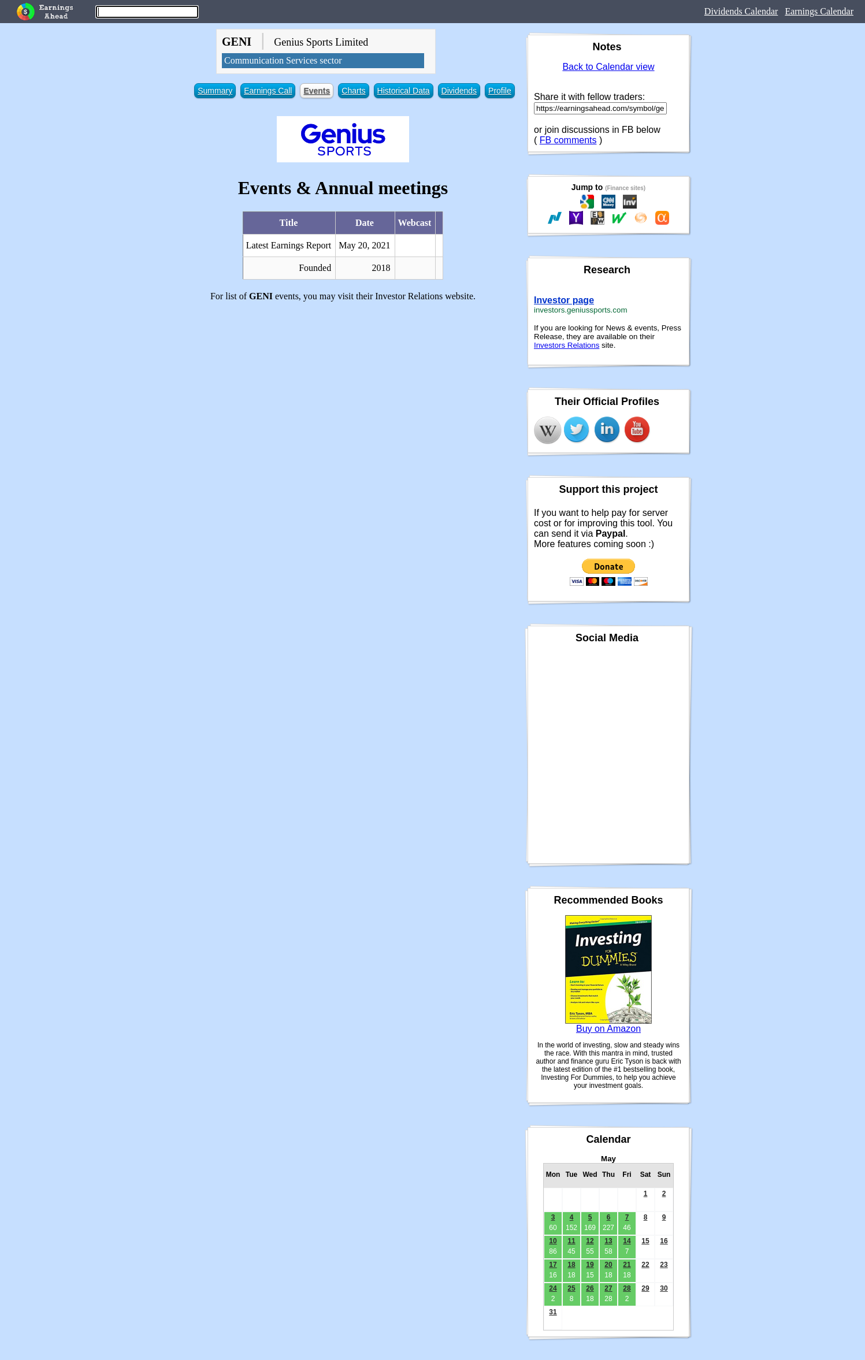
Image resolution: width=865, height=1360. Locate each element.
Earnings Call (268, 91)
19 (589, 1265)
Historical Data (403, 91)
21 (626, 1265)
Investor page (564, 300)
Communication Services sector (283, 60)
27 (608, 1288)
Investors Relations (566, 345)
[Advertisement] (343, 392)
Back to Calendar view (608, 67)
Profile (499, 91)
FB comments (568, 140)
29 (645, 1288)
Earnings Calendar (819, 11)
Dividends (459, 91)
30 (663, 1288)
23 (663, 1265)
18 (571, 1265)
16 (663, 1241)
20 (608, 1265)
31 (552, 1312)
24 (552, 1288)
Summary (215, 91)
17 (552, 1265)
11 (571, 1241)
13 (608, 1241)
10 (552, 1241)
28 (626, 1288)
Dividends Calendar (741, 11)
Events (316, 91)
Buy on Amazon (608, 1029)
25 (571, 1288)
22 (645, 1265)
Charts (353, 91)
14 (626, 1241)
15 (645, 1241)
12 (589, 1241)
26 (589, 1288)
